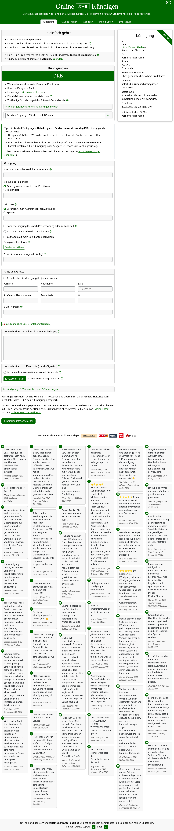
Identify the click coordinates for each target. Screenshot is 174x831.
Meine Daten (106, 21)
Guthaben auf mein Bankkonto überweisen (30, 237)
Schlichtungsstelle (122, 13)
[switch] (168, 2)
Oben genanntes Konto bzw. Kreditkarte (29, 186)
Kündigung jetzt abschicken (18, 421)
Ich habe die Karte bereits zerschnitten (28, 231)
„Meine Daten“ (101, 409)
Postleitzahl (47, 295)
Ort (80, 295)
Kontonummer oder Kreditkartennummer (26, 169)
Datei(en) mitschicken (15, 242)
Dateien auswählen (14, 247)
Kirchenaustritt (75, 13)
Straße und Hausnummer (17, 295)
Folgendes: (13, 189)
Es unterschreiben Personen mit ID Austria (32, 372)
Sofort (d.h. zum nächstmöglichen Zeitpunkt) (31, 208)
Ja (93, 826)
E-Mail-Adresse (12, 306)
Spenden (88, 21)
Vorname (8, 283)
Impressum (125, 21)
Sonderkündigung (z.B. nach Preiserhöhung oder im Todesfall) (40, 226)
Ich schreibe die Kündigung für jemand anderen (33, 278)
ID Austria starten (14, 378)
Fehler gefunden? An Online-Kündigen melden (33, 106)
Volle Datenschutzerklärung (26, 412)
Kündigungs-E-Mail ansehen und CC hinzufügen (32, 389)
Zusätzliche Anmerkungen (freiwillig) (23, 254)
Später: (11, 212)
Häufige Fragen (69, 21)
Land (80, 283)
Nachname (47, 283)
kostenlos (145, 13)
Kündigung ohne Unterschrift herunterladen (27, 323)
